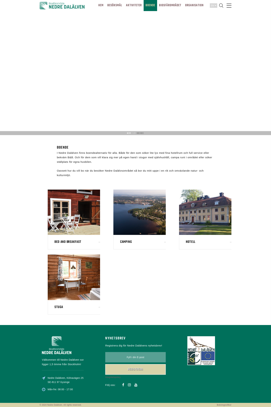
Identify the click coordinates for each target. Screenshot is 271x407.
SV (213, 5)
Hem (129, 133)
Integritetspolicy (112, 362)
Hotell (216, 242)
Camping (152, 242)
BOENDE (150, 5)
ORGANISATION (194, 5)
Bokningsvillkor (224, 405)
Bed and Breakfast (94, 242)
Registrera (135, 355)
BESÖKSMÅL (114, 5)
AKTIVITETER (134, 5)
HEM (101, 5)
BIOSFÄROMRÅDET (170, 5)
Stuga (85, 307)
